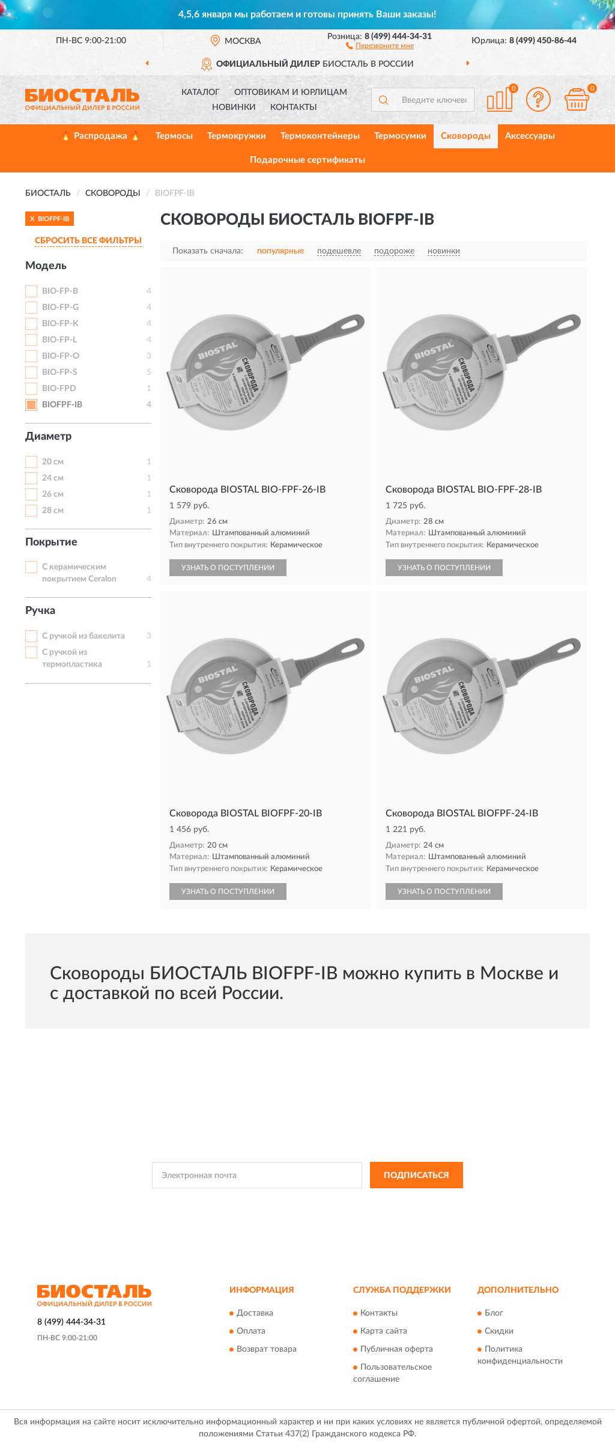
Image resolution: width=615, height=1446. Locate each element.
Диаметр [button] (48, 436)
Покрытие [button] (51, 542)
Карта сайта (383, 1331)
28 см (53, 510)
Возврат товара (267, 1349)
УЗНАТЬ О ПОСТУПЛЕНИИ (227, 567)
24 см (53, 478)
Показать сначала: (207, 251)
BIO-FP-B (60, 291)
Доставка (255, 1313)
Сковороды (466, 136)
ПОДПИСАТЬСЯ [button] (416, 1175)
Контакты (293, 107)
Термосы (174, 136)
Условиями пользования (407, 1202)
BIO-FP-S (59, 372)
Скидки (499, 1331)
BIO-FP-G (60, 307)
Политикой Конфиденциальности (301, 1202)
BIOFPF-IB (62, 405)
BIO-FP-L (59, 340)
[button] (380, 45)
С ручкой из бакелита (83, 636)
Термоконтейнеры (320, 136)
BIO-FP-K (60, 324)
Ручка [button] (40, 611)
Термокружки (236, 136)
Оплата (251, 1331)
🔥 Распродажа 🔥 (100, 136)
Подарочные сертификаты (307, 160)
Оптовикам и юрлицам (290, 92)
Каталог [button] (200, 92)
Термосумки (400, 136)
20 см (53, 462)
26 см (53, 494)
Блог (494, 1313)
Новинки (234, 107)
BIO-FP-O (60, 356)
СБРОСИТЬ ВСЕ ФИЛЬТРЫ (88, 241)
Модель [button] (46, 266)
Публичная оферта (396, 1349)
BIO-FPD (59, 388)
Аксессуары (530, 136)
